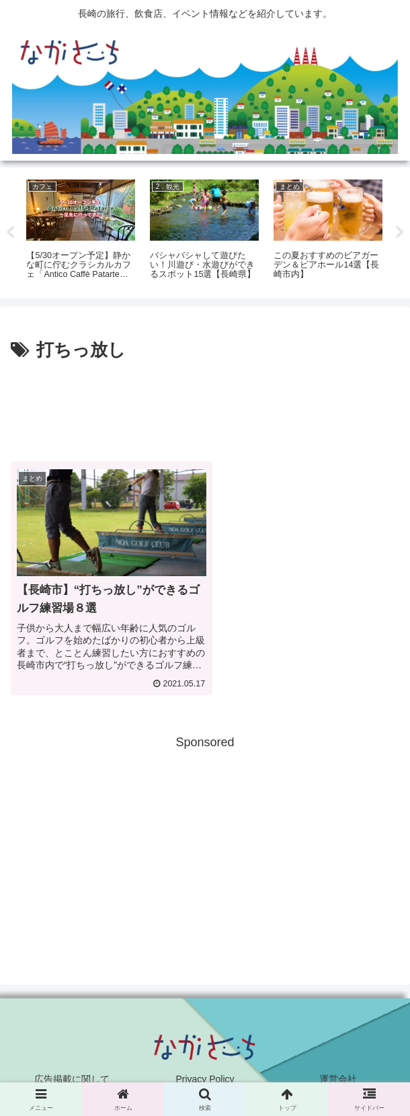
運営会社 (338, 1072)
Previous (10, 232)
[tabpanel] (80, 230)
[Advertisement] (205, 406)
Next (400, 232)
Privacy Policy (204, 1072)
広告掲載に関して (72, 1072)
